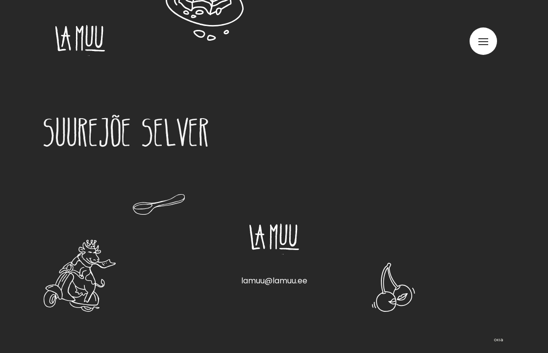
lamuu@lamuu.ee (274, 280)
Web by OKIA (498, 340)
